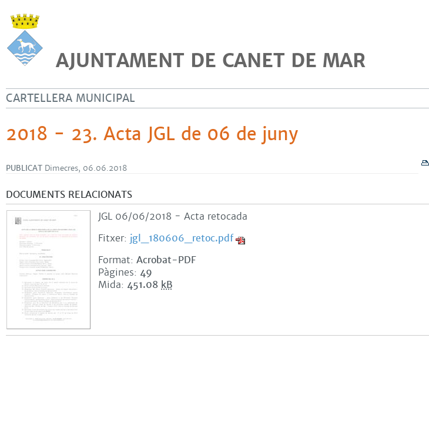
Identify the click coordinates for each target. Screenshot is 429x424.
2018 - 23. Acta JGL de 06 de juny (152, 134)
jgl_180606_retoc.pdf (181, 238)
